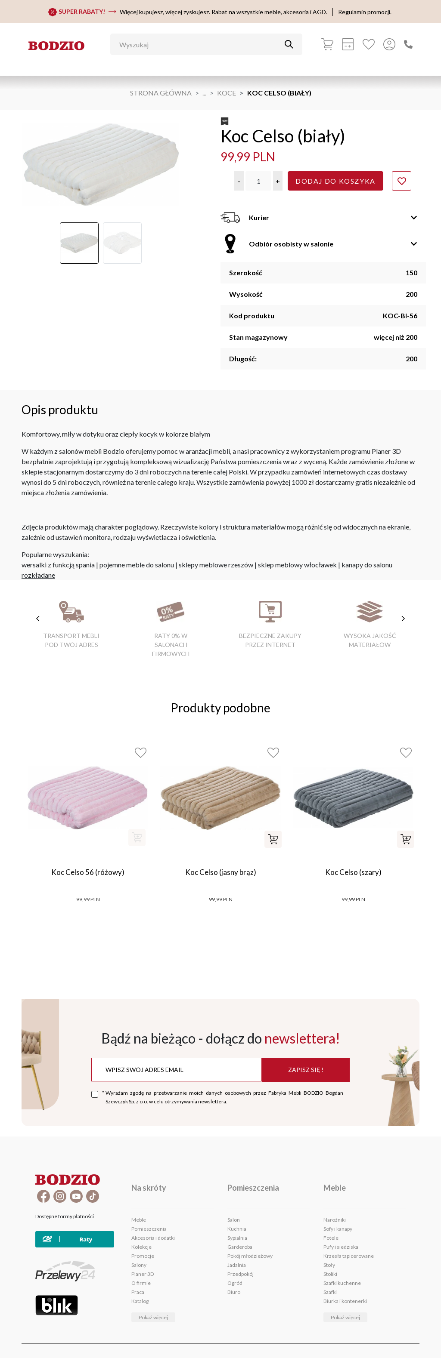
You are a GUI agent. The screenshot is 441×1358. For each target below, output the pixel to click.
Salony (138, 1265)
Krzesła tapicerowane (348, 1256)
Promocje (142, 1256)
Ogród (234, 1283)
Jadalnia (236, 1265)
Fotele (331, 1238)
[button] (239, 181)
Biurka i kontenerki (345, 1301)
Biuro (233, 1292)
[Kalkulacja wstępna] (348, 44)
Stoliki (330, 1274)
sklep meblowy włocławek (297, 564)
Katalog (140, 1301)
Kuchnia (236, 1229)
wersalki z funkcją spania (58, 564)
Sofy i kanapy (337, 1229)
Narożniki (334, 1219)
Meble (138, 1219)
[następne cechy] (403, 618)
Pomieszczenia (149, 1229)
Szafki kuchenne (342, 1283)
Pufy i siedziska (340, 1247)
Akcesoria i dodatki (153, 1238)
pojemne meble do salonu (136, 564)
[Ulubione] (369, 44)
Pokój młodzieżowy (250, 1256)
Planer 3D (142, 1274)
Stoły (329, 1265)
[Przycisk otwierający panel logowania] (389, 44)
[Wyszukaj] (199, 44)
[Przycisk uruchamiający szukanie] (289, 44)
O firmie (141, 1283)
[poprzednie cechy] (38, 618)
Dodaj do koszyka (335, 181)
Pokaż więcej (153, 1317)
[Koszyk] (327, 44)
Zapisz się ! (305, 1069)
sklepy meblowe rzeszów (216, 564)
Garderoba (239, 1247)
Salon (233, 1219)
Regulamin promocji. (364, 11)
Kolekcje (141, 1247)
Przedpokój (240, 1274)
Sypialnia (237, 1238)
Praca (137, 1292)
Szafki (330, 1292)
